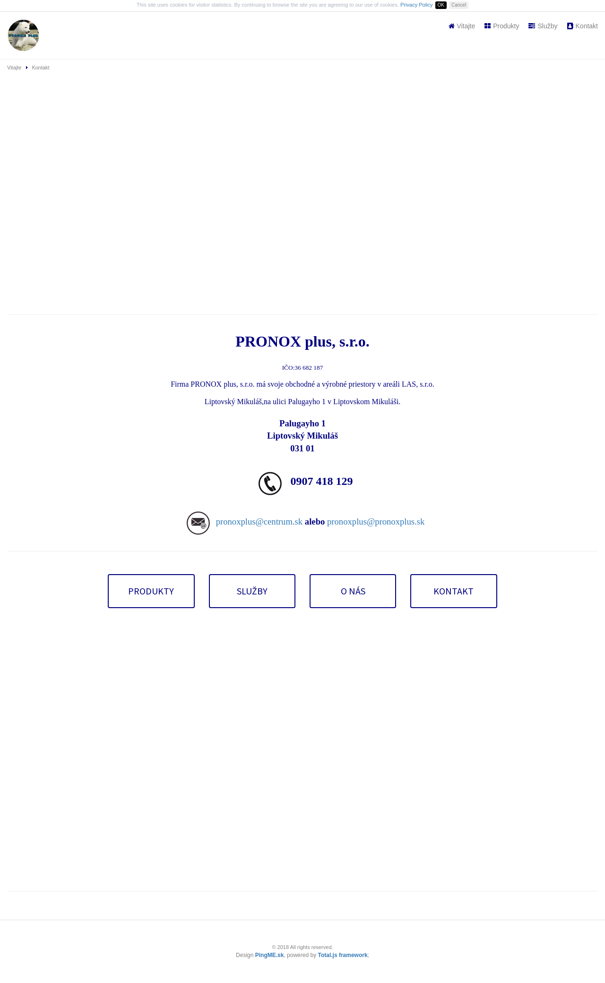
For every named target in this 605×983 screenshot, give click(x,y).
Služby (542, 26)
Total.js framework (342, 955)
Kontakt (582, 26)
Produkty (501, 26)
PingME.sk (269, 955)
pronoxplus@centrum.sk (259, 521)
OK (441, 5)
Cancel (458, 5)
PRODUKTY (151, 591)
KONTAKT (453, 591)
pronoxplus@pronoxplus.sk (375, 521)
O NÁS (353, 591)
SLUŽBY (252, 591)
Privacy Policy (416, 5)
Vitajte (462, 26)
